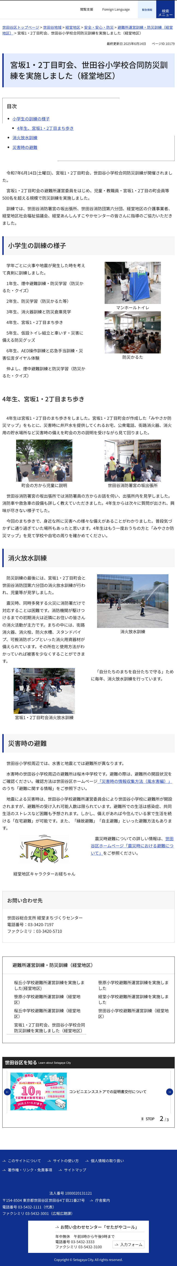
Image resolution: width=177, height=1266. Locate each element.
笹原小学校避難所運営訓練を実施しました (133, 984)
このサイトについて (24, 1159)
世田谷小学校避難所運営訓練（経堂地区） (133, 1012)
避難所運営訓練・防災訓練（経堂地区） (53, 964)
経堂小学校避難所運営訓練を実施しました (133, 998)
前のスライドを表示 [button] (10, 1091)
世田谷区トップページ (20, 26)
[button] (84, 9)
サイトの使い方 (66, 1159)
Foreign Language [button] (116, 9)
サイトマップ (75, 1169)
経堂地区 (72, 26)
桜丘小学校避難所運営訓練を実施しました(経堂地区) (49, 984)
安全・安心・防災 (99, 26)
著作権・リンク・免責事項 (30, 1169)
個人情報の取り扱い (107, 1159)
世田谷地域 (52, 26)
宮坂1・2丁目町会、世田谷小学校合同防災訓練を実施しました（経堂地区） (49, 1027)
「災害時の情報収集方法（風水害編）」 (134, 780)
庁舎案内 (102, 1199)
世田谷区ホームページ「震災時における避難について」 (132, 845)
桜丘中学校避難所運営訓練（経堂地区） (47, 1012)
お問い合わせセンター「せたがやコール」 (99, 1226)
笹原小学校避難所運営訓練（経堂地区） (47, 998)
